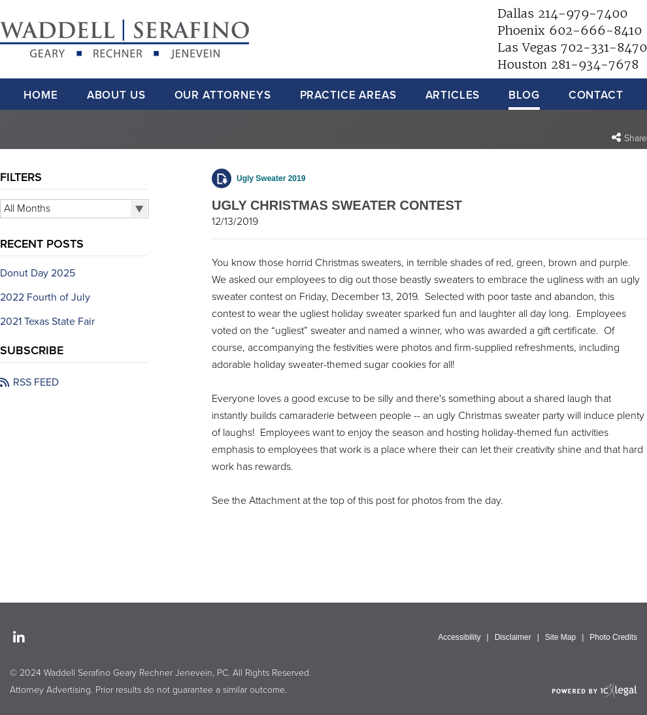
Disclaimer (513, 637)
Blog (523, 95)
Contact (596, 95)
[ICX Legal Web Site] (594, 690)
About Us (116, 95)
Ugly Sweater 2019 (271, 178)
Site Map (560, 637)
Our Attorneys (222, 95)
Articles (452, 95)
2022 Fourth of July (45, 297)
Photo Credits (613, 637)
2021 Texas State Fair (47, 321)
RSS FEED (36, 382)
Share (635, 138)
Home (41, 95)
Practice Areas (348, 95)
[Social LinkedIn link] (19, 638)
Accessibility (459, 637)
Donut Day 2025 (37, 273)
